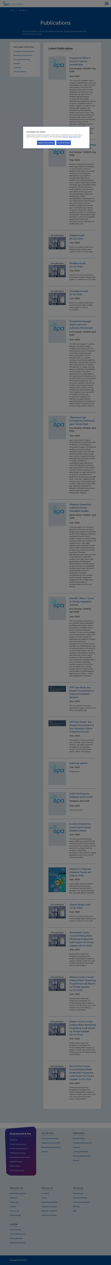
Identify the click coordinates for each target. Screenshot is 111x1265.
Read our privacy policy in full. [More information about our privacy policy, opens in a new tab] (72, 137)
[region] (56, 138)
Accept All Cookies (63, 142)
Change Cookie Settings (46, 142)
